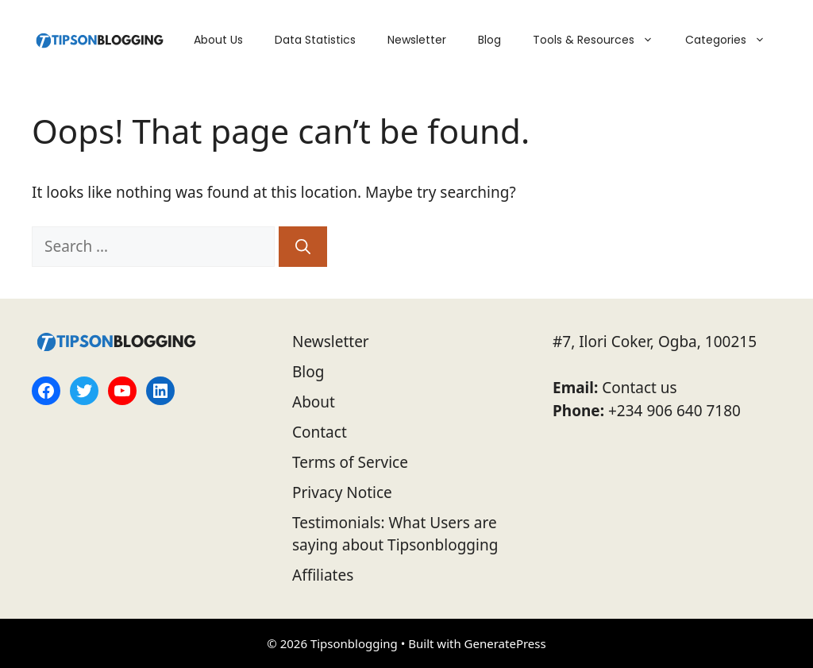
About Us (218, 40)
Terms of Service (350, 462)
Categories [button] (733, 40)
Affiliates (322, 575)
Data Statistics (315, 40)
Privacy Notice (342, 492)
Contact (319, 432)
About (313, 402)
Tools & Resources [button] (601, 40)
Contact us (639, 387)
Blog (489, 40)
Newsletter (416, 40)
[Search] (303, 246)
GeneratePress (505, 643)
